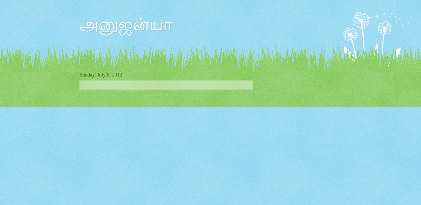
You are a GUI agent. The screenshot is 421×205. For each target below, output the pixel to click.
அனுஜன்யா (126, 24)
